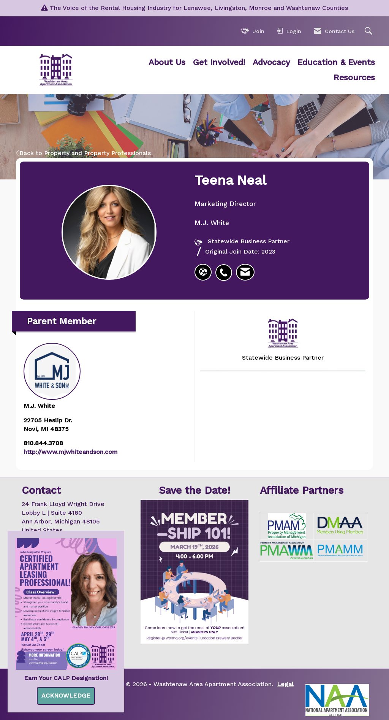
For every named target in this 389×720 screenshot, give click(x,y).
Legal (285, 684)
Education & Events (336, 62)
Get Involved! (219, 62)
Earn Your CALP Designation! (66, 678)
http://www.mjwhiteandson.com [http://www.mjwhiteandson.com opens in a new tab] (71, 451)
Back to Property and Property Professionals (83, 153)
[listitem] (225, 268)
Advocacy (271, 62)
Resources (354, 77)
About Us (167, 62)
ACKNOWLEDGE (65, 695)
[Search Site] (369, 31)
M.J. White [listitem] (52, 376)
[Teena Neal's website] (203, 272)
